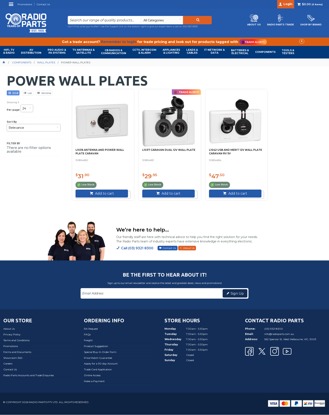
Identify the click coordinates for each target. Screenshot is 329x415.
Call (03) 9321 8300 (137, 248)
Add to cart (102, 194)
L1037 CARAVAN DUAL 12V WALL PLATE (161, 150)
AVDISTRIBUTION (31, 51)
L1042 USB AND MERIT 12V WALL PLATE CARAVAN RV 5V (223, 150)
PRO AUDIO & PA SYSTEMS (57, 51)
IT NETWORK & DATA (214, 51)
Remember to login (118, 42)
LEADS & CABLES (192, 51)
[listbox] (161, 20)
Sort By (12, 121)
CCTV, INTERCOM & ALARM (144, 51)
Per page (13, 109)
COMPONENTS (265, 51)
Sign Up (237, 294)
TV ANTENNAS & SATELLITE (83, 51)
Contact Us (169, 248)
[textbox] (104, 20)
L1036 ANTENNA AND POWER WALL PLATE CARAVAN (100, 150)
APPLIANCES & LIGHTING (171, 51)
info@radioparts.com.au (279, 334)
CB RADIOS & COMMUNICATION (113, 52)
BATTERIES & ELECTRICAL (240, 52)
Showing (13, 102)
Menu (11, 6)
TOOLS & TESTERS (288, 52)
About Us (189, 248)
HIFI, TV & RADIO (9, 51)
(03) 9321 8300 (190, 26)
